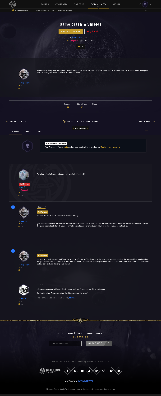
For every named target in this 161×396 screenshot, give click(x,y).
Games (45, 4)
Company (61, 4)
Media (116, 4)
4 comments (80, 130)
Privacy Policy (86, 364)
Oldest (29, 133)
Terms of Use (68, 364)
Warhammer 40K (70, 32)
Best (40, 133)
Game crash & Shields (56, 145)
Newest (15, 133)
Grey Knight (77, 38)
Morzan (72, 300)
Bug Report (94, 32)
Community (98, 4)
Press (54, 364)
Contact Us (103, 364)
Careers (79, 4)
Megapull (74, 42)
